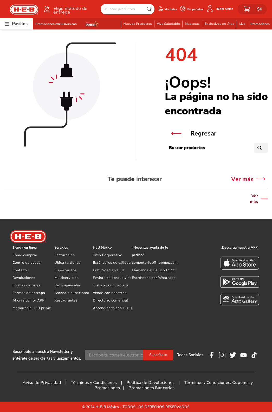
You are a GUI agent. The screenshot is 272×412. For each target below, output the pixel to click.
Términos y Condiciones (94, 382)
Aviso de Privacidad (42, 382)
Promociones (260, 24)
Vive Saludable (168, 24)
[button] (72, 9)
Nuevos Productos (137, 24)
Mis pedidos (195, 9)
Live (242, 24)
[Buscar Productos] (150, 9)
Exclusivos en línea (219, 24)
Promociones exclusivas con (56, 24)
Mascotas (192, 24)
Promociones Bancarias (151, 387)
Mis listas (170, 9)
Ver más (254, 199)
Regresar (203, 133)
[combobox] (127, 9)
